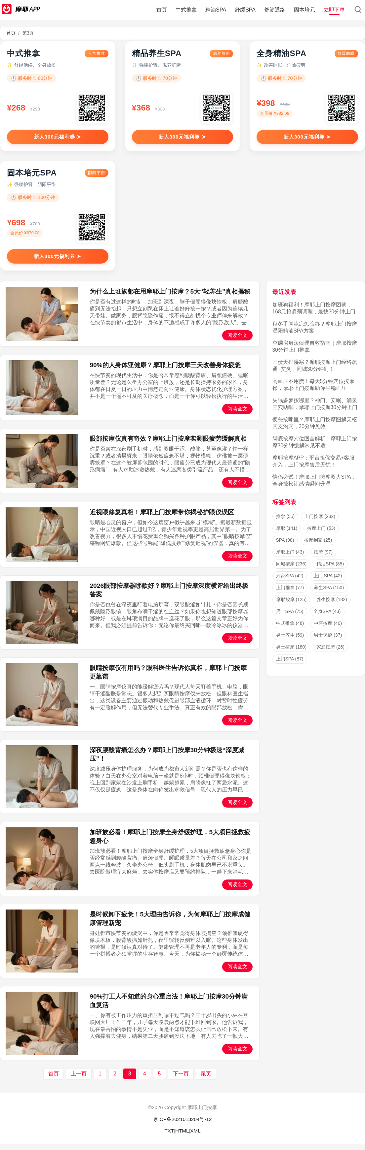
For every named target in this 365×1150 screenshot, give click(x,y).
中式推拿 (186, 10)
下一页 (181, 1079)
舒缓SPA (245, 10)
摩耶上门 (290, 557)
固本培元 (304, 10)
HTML (182, 1136)
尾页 (206, 1079)
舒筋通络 (274, 10)
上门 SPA (327, 581)
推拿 (285, 522)
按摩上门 (321, 533)
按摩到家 (318, 545)
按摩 (323, 557)
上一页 (79, 1079)
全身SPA (327, 617)
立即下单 (334, 10)
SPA (285, 545)
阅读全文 (237, 340)
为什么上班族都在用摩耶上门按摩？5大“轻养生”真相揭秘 (170, 296)
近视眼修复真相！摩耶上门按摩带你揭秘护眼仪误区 (162, 517)
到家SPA (290, 581)
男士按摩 (291, 652)
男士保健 (328, 640)
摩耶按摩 (291, 605)
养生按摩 (331, 605)
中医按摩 (328, 628)
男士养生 (290, 640)
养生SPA (329, 593)
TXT (169, 1136)
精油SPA (215, 10)
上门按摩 (319, 522)
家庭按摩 (330, 652)
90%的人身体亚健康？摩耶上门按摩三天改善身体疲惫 (165, 370)
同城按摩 (291, 569)
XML (195, 1136)
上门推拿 (290, 593)
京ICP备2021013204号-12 (182, 1125)
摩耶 (287, 533)
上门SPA (290, 664)
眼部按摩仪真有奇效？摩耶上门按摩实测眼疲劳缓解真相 (168, 443)
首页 (161, 10)
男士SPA (290, 617)
